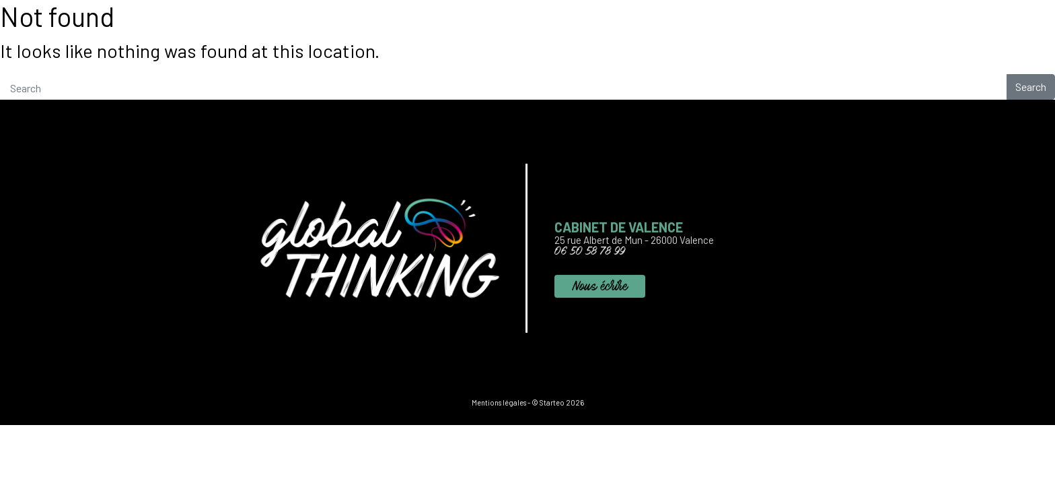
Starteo (552, 402)
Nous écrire (600, 290)
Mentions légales (499, 402)
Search (1030, 86)
